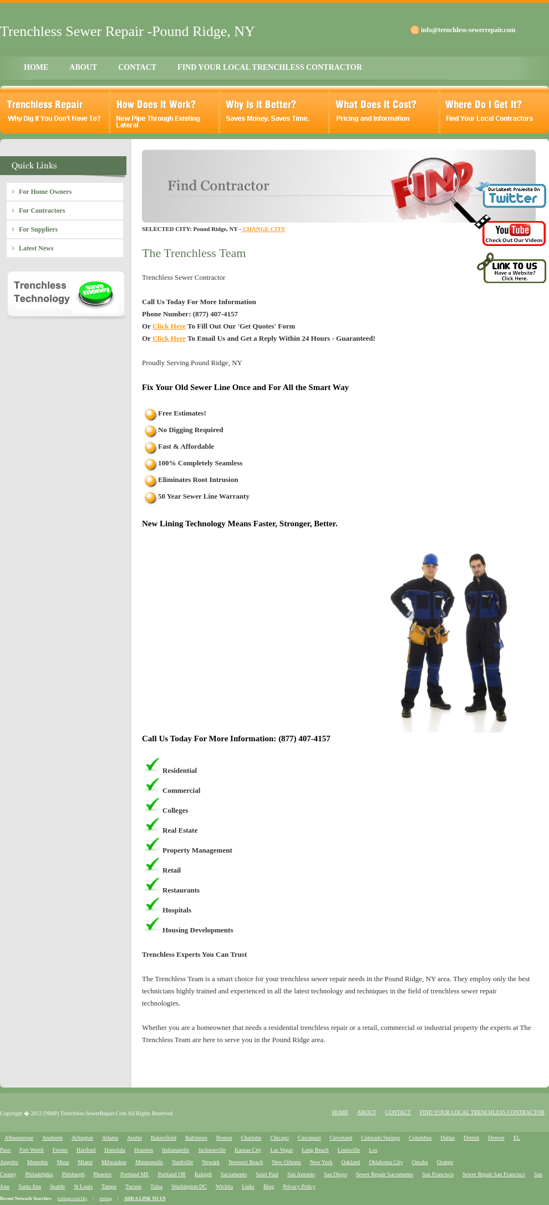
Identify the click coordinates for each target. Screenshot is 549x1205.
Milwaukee (113, 1162)
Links (248, 1186)
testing (105, 1198)
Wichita (224, 1186)
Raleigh (203, 1174)
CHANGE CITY (263, 228)
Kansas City (248, 1150)
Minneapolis (149, 1162)
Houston (143, 1150)
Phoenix (102, 1174)
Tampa (108, 1186)
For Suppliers (38, 229)
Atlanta (110, 1138)
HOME (36, 67)
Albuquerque (18, 1138)
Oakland (350, 1162)
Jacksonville (211, 1150)
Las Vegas (282, 1150)
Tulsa (156, 1186)
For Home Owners (45, 192)
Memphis (37, 1162)
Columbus (420, 1138)
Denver (496, 1138)
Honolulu (114, 1150)
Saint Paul (267, 1174)
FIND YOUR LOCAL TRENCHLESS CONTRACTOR (269, 67)
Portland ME (134, 1174)
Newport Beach (245, 1162)
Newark (211, 1162)
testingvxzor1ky (73, 1198)
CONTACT (137, 67)
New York (321, 1162)
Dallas (447, 1138)
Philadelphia (39, 1174)
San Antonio (301, 1174)
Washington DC (189, 1186)
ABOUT (83, 67)
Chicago (280, 1138)
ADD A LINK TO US (144, 1198)
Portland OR (172, 1174)
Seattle (57, 1186)
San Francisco (438, 1174)
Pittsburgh (73, 1174)
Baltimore (196, 1138)
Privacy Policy (299, 1186)
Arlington (82, 1138)
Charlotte (251, 1138)
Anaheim (52, 1138)
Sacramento (234, 1174)
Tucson (133, 1186)
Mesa (63, 1162)
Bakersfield (163, 1138)
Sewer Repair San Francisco (493, 1174)
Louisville (349, 1150)
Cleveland (341, 1138)
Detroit (471, 1138)
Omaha (420, 1162)
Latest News (36, 248)
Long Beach (315, 1150)
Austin (134, 1138)
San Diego (335, 1174)
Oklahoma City (386, 1162)
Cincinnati (309, 1138)
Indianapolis (175, 1150)
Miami (85, 1162)
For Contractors (42, 210)
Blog (268, 1186)
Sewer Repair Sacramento (385, 1174)
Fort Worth (31, 1150)
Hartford (86, 1150)
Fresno (60, 1150)
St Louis (83, 1186)
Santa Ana (29, 1186)
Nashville (182, 1162)
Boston (224, 1138)
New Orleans (286, 1162)
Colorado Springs (380, 1138)
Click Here (169, 326)
